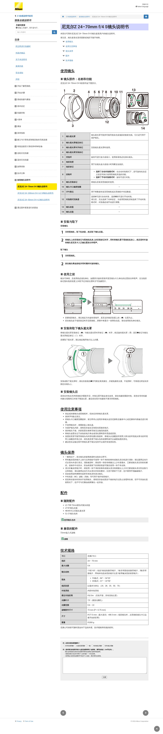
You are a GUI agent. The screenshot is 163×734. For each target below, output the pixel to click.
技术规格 (69, 60)
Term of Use (29, 721)
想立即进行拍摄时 (23, 46)
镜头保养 (69, 51)
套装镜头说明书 (84, 17)
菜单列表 (19, 66)
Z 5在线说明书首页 (25, 16)
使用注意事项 (71, 46)
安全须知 (19, 73)
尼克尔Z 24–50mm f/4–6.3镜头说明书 (33, 200)
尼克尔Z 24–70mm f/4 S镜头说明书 (32, 186)
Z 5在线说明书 (71, 17)
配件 (67, 56)
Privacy (19, 721)
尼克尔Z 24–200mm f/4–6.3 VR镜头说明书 (35, 193)
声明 (17, 79)
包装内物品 (20, 53)
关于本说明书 (21, 59)
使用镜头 (69, 42)
